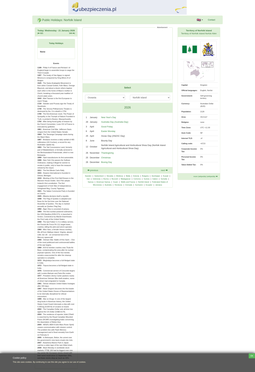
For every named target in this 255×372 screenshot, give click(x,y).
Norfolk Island (143, 182)
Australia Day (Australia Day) (114, 122)
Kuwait (165, 176)
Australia (108, 185)
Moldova (119, 176)
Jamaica (158, 185)
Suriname (139, 185)
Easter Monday (108, 131)
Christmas (106, 157)
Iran (88, 179)
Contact (211, 20)
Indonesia (97, 179)
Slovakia (110, 176)
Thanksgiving (107, 153)
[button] (200, 20)
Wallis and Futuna (128, 182)
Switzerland (99, 176)
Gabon (155, 179)
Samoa (91, 182)
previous (92, 170)
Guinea (146, 179)
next (164, 170)
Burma (106, 179)
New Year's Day (108, 117)
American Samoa (103, 182)
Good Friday (107, 126)
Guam (115, 182)
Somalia (164, 179)
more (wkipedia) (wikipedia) (205, 176)
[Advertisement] (127, 54)
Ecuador (149, 185)
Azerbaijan (156, 176)
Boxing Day (106, 162)
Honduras (118, 185)
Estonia (136, 176)
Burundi (115, 179)
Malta (128, 176)
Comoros (137, 179)
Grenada (128, 185)
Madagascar (126, 179)
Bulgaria (145, 176)
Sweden (88, 176)
